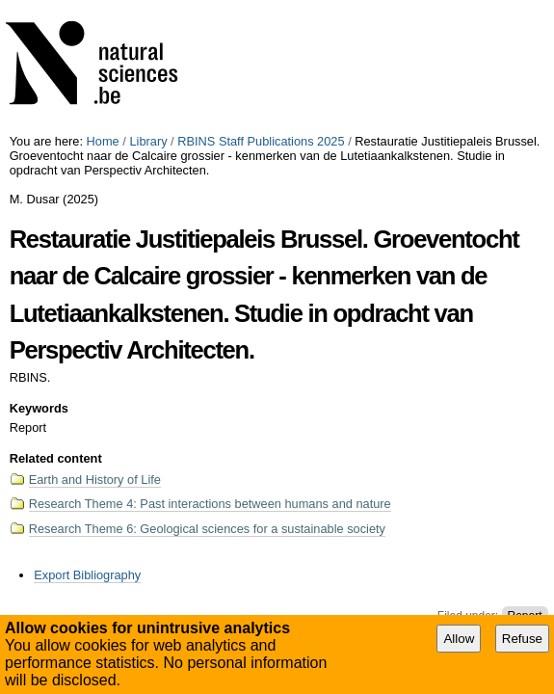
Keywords (39, 408)
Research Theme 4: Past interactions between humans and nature (210, 503)
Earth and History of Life (95, 479)
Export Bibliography (87, 575)
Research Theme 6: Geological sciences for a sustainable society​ (207, 528)
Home (103, 141)
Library (148, 141)
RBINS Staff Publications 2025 (260, 141)
